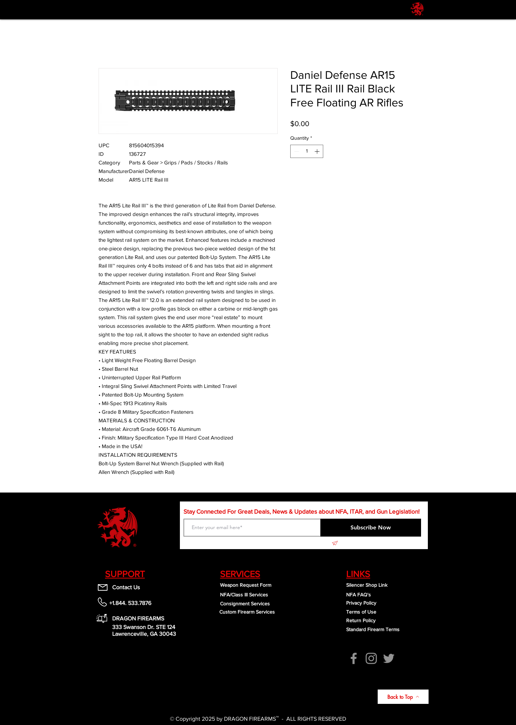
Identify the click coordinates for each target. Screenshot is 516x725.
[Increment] (317, 151)
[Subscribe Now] (370, 528)
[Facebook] (353, 658)
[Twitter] (388, 658)
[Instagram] (371, 658)
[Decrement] (295, 151)
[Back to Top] (403, 697)
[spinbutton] (306, 151)
